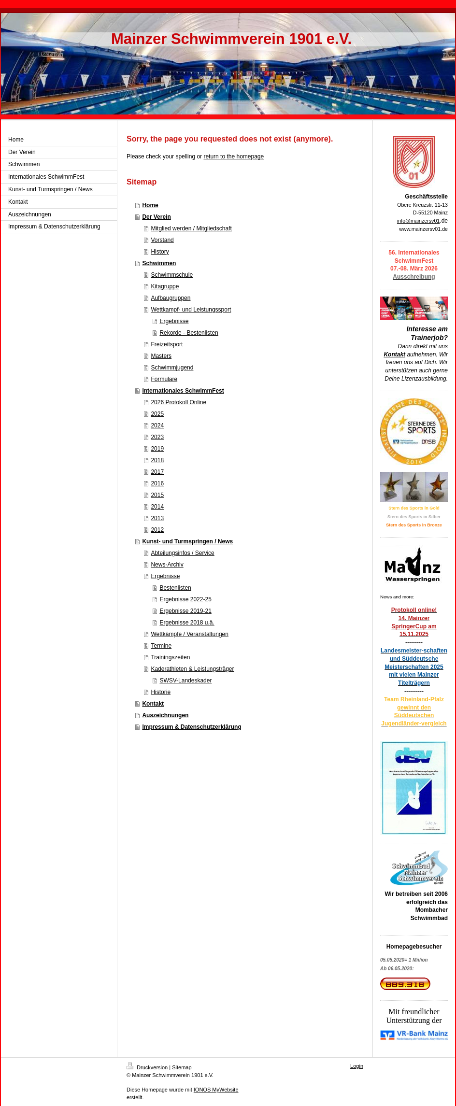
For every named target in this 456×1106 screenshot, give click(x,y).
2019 (157, 448)
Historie (161, 692)
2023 (157, 437)
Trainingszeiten (170, 657)
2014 (157, 506)
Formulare (164, 379)
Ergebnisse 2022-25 (185, 599)
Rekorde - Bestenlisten (188, 332)
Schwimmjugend (172, 367)
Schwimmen (159, 263)
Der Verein (156, 216)
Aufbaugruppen (170, 298)
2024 (157, 425)
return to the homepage (233, 156)
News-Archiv (167, 564)
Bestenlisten (175, 587)
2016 (157, 483)
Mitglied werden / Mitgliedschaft (191, 228)
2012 (157, 529)
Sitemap (181, 1067)
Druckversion (148, 1067)
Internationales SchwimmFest (183, 390)
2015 (157, 495)
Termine (161, 645)
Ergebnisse (173, 321)
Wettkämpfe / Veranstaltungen (189, 634)
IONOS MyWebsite (216, 1089)
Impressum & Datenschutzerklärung (191, 726)
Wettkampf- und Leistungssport (191, 309)
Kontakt (153, 703)
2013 (157, 518)
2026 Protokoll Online (178, 402)
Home (150, 205)
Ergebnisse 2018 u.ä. (186, 622)
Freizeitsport (167, 344)
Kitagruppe (165, 286)
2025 (157, 414)
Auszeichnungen (165, 715)
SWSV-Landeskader (185, 680)
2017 (157, 471)
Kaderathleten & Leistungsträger (192, 669)
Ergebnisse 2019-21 (185, 611)
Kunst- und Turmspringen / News (187, 541)
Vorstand (162, 240)
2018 (157, 460)
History (160, 251)
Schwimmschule (172, 274)
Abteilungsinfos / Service (182, 553)
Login (356, 1066)
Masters (161, 356)
